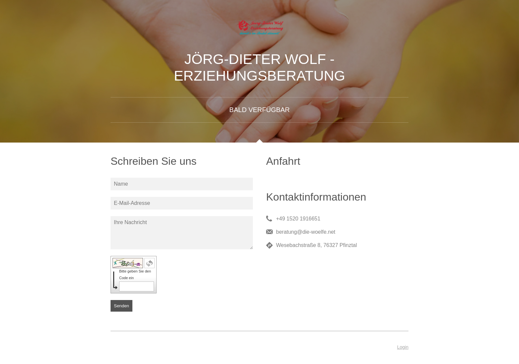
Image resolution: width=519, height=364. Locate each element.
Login (402, 347)
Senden (121, 305)
